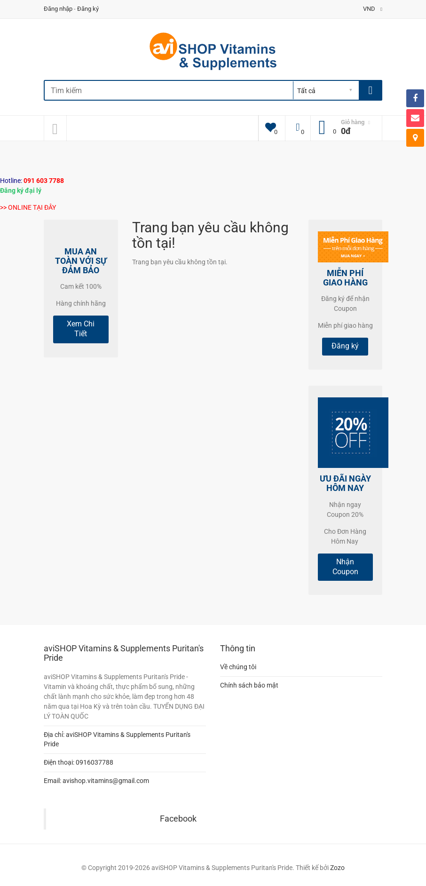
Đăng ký (88, 8)
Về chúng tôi (238, 667)
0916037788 (94, 762)
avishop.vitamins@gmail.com (106, 780)
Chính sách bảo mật (249, 685)
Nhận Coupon (345, 566)
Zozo (337, 867)
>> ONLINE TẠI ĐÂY (28, 207)
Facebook (178, 818)
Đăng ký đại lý (20, 190)
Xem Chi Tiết (81, 328)
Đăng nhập (58, 8)
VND (372, 8)
